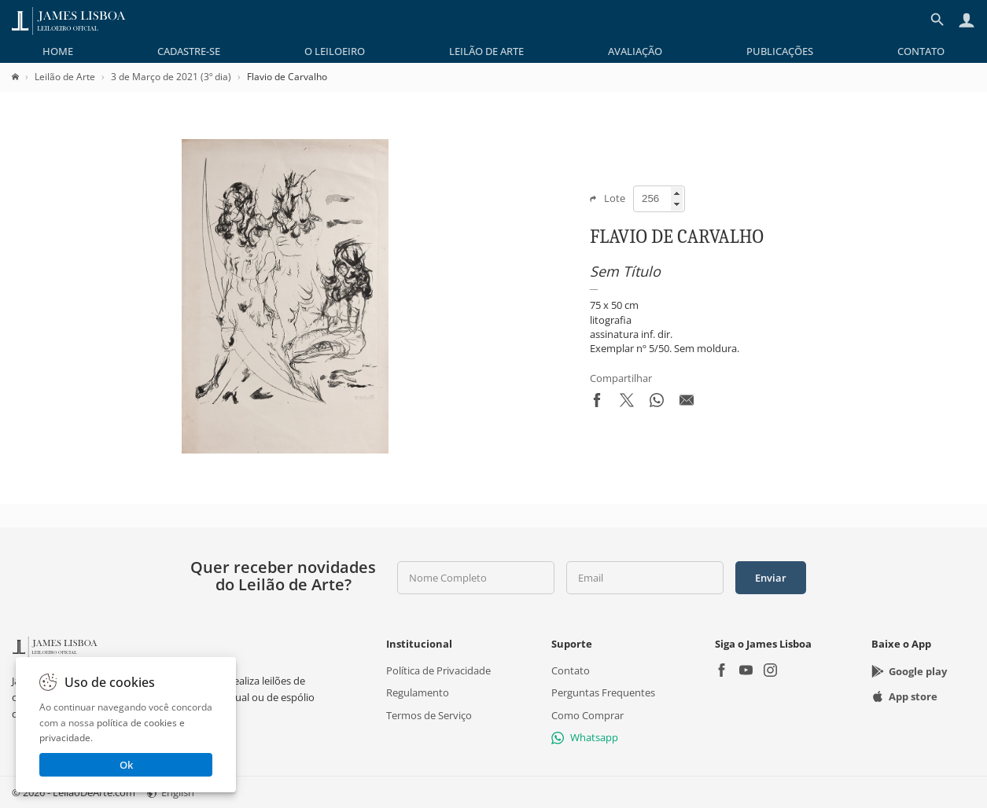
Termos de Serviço (429, 715)
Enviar (770, 578)
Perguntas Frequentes (603, 692)
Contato (921, 51)
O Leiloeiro (334, 51)
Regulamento (417, 692)
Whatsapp (584, 737)
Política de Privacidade (438, 670)
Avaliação (635, 51)
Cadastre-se (188, 51)
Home (57, 51)
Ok (126, 765)
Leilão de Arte (486, 51)
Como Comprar (587, 715)
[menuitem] (57, 51)
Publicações (779, 51)
